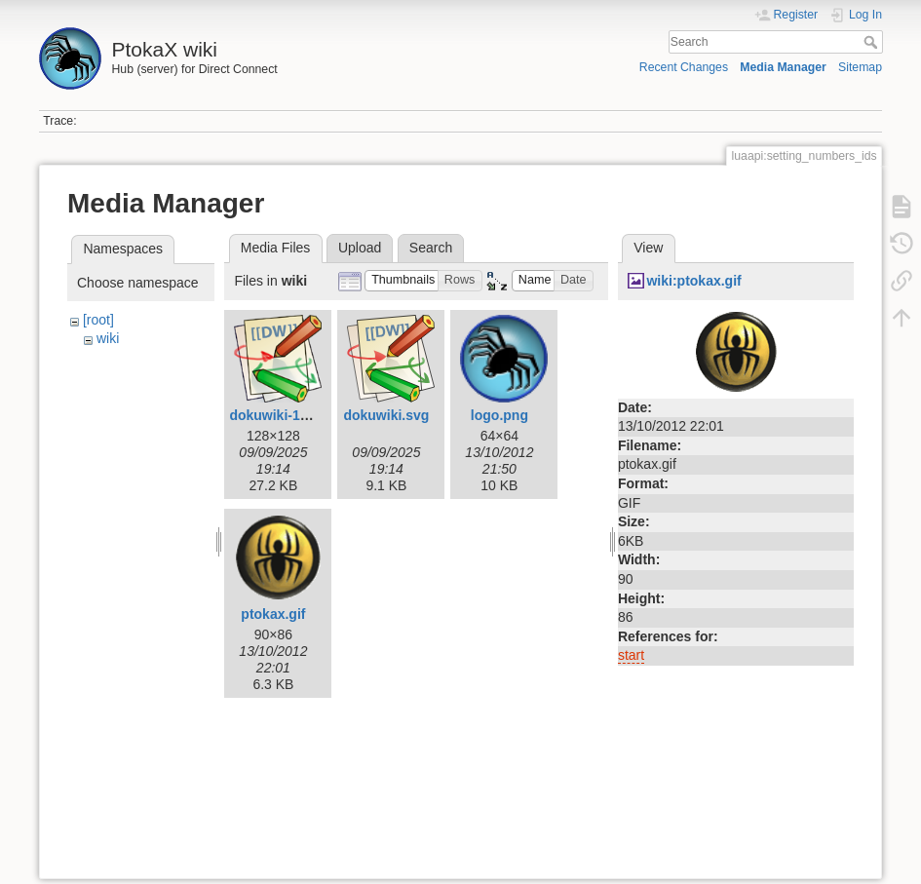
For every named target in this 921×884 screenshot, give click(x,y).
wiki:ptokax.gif (693, 280)
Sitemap (860, 67)
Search (872, 42)
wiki (107, 338)
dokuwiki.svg (386, 415)
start (631, 655)
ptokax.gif (273, 614)
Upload (359, 247)
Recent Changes (683, 67)
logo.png (499, 415)
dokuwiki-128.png (286, 415)
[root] (98, 319)
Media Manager (783, 67)
